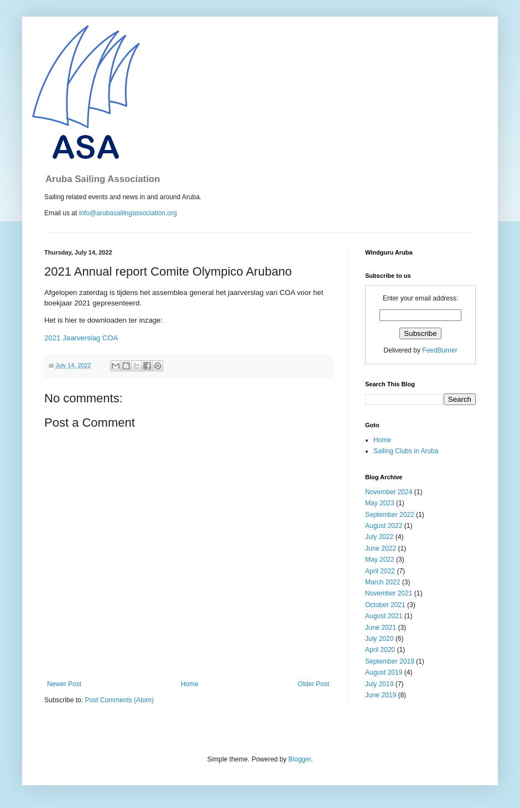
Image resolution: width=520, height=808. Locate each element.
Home (190, 684)
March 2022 (382, 582)
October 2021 (385, 605)
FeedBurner (439, 350)
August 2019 (383, 672)
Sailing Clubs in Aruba (405, 451)
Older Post (313, 684)
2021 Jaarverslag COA (81, 338)
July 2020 (379, 639)
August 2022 (383, 526)
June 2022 (380, 548)
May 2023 (379, 503)
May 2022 (379, 559)
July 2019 (379, 684)
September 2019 (389, 661)
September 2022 (389, 515)
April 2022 (380, 571)
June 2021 (380, 627)
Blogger (299, 759)
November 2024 (388, 492)
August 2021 (383, 616)
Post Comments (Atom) (119, 700)
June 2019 (380, 695)
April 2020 (380, 650)
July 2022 (379, 537)
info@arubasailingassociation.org (128, 213)
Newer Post (64, 684)
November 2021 (388, 593)
